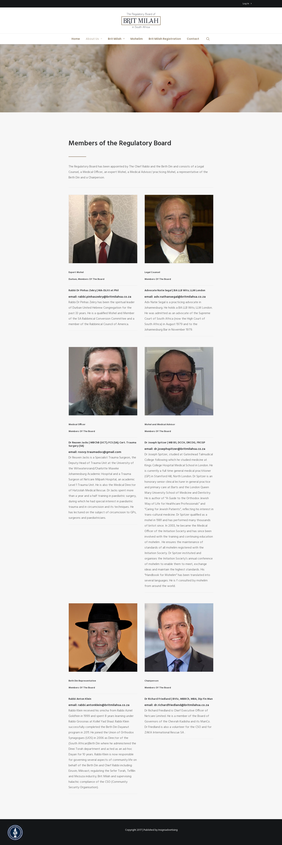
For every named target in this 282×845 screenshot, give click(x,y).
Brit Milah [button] (116, 39)
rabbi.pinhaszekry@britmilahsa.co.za (104, 296)
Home (75, 39)
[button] (209, 38)
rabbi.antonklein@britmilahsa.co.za (103, 705)
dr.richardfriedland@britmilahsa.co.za (181, 705)
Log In (247, 4)
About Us (94, 39)
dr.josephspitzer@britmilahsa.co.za (179, 449)
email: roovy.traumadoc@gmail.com (95, 452)
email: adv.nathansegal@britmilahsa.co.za (175, 296)
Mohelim (136, 39)
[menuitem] (247, 3)
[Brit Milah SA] (141, 20)
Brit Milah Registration (165, 39)
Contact (193, 39)
